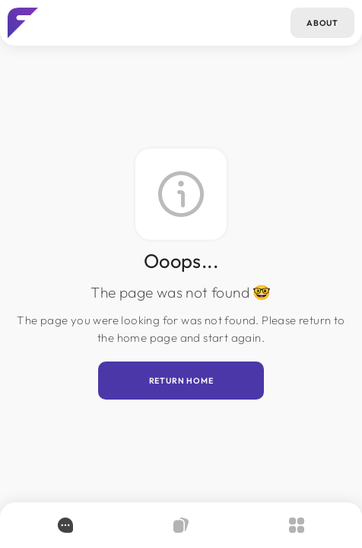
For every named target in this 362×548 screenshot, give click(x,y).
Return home (181, 380)
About (322, 23)
